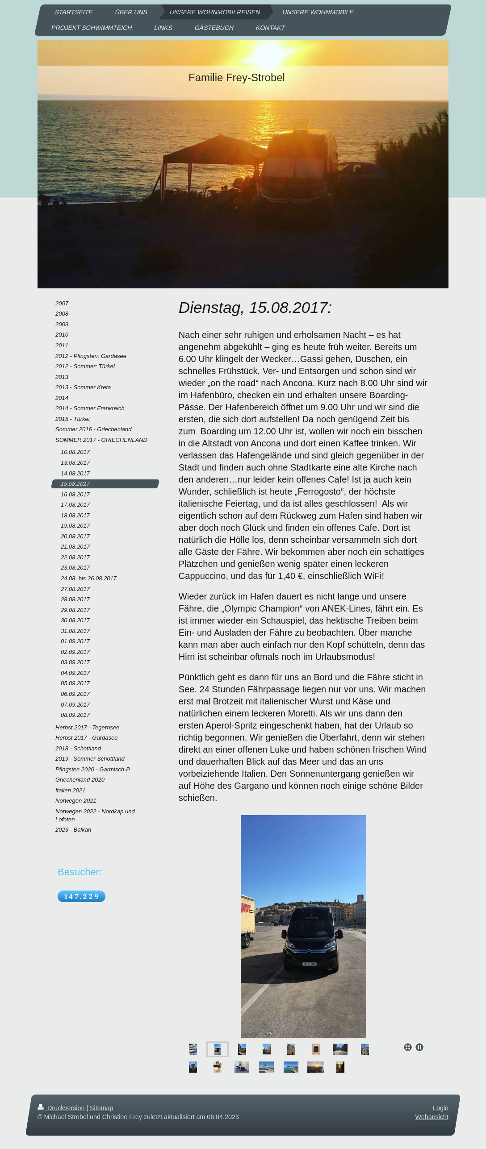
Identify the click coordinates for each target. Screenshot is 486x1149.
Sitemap (101, 1108)
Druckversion (62, 1108)
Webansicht (431, 1116)
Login (440, 1108)
